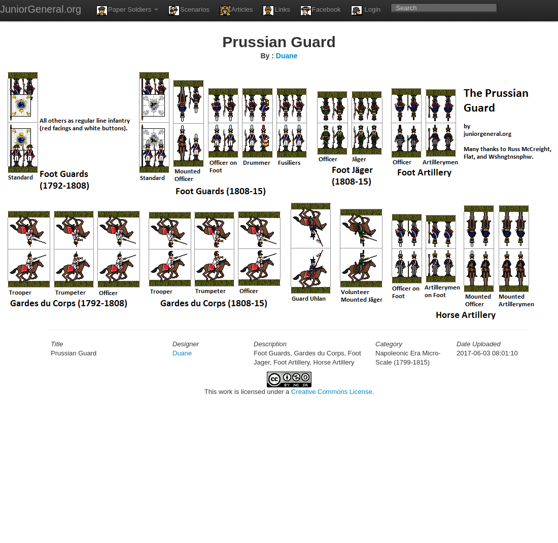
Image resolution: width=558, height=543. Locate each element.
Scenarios (189, 11)
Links (276, 11)
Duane (287, 56)
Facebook (320, 11)
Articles (236, 11)
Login (365, 11)
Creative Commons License (331, 391)
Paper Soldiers (127, 11)
